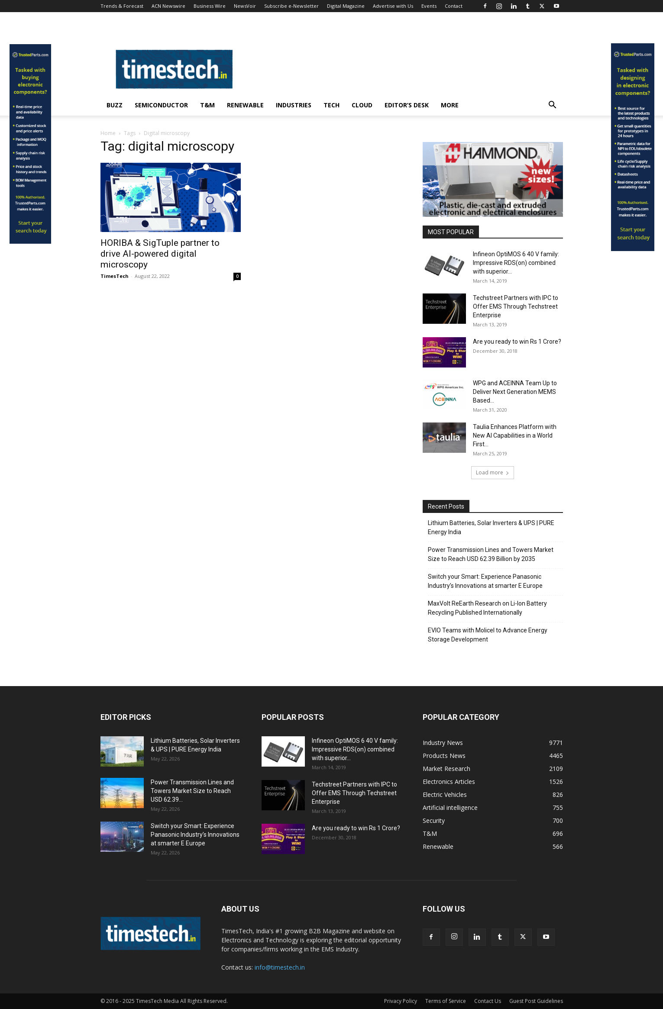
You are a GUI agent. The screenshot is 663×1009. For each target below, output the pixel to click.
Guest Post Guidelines (536, 1001)
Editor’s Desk (407, 105)
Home (108, 133)
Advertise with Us (393, 6)
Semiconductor (161, 105)
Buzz (115, 105)
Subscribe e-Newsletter (291, 6)
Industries (293, 105)
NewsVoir (245, 6)
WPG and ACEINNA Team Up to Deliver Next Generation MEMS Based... (515, 392)
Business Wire (210, 6)
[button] (552, 106)
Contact (453, 6)
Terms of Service (445, 1001)
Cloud (362, 105)
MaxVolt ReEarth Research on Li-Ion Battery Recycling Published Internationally (487, 608)
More (450, 105)
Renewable (245, 105)
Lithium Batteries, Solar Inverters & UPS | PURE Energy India (491, 527)
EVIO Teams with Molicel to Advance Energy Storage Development (487, 635)
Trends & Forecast (121, 6)
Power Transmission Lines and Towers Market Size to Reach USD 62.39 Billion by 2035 (490, 554)
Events (429, 6)
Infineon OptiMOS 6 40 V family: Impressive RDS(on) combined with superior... (516, 263)
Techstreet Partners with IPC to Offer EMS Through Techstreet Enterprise (515, 306)
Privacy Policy (400, 1001)
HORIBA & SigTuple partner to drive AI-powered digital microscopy (160, 254)
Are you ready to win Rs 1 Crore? (517, 341)
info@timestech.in (280, 967)
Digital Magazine (346, 6)
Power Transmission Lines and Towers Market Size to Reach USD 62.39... (192, 791)
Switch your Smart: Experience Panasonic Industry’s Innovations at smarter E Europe (485, 581)
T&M (207, 105)
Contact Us (487, 1001)
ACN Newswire (168, 6)
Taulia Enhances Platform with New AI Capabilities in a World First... (514, 435)
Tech (331, 105)
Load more (492, 472)
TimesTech (114, 276)
